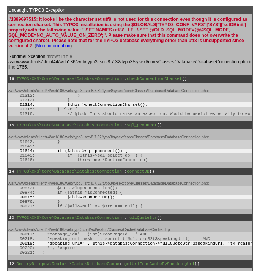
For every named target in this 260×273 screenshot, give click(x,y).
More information (53, 46)
